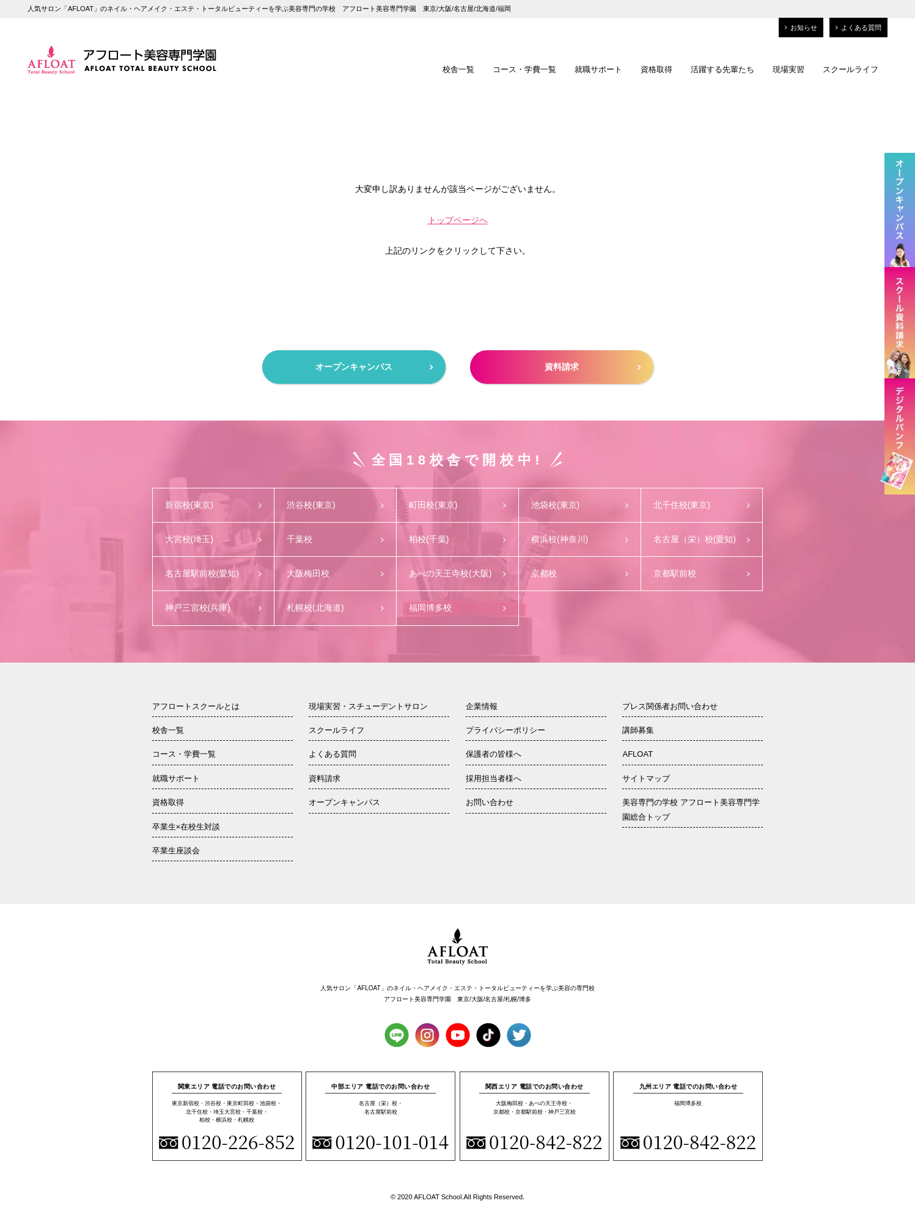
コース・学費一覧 (524, 69)
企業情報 (482, 706)
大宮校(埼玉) (213, 539)
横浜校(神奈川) (579, 539)
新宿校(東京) (213, 505)
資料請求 (593, 367)
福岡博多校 (457, 607)
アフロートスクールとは (196, 706)
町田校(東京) (457, 505)
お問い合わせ (489, 802)
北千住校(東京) (702, 505)
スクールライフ (850, 69)
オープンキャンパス (374, 367)
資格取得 (656, 69)
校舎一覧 (458, 69)
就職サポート (598, 69)
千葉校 (335, 539)
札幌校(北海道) (335, 607)
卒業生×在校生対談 (186, 826)
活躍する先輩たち (722, 69)
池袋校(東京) (579, 505)
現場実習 (788, 69)
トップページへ (458, 220)
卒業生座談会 (176, 850)
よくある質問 (858, 27)
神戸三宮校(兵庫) (213, 607)
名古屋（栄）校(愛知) (702, 539)
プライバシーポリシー (505, 730)
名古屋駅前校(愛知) (213, 573)
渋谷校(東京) (335, 505)
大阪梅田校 (335, 573)
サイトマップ (646, 778)
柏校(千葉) (457, 539)
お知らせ (801, 27)
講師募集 (638, 730)
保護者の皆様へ (493, 754)
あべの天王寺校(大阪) (457, 573)
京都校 (579, 573)
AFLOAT (637, 754)
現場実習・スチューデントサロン (368, 706)
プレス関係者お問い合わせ (670, 706)
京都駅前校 (702, 573)
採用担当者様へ (493, 778)
